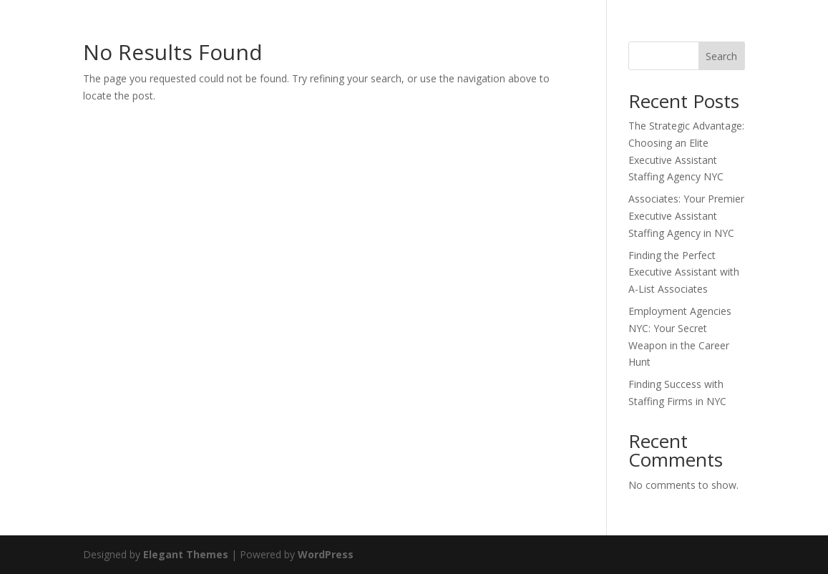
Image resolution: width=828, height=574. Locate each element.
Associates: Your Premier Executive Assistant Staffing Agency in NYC (686, 216)
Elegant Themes (185, 554)
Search (721, 56)
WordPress (326, 554)
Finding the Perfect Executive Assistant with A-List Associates (683, 272)
